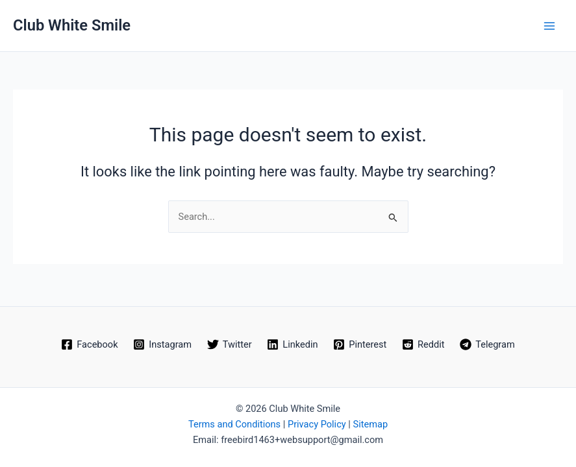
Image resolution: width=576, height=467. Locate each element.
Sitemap (370, 424)
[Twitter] (229, 344)
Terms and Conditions (234, 424)
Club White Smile (72, 25)
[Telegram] (487, 344)
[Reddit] (423, 344)
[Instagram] (162, 344)
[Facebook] (89, 344)
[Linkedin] (293, 344)
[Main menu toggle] (549, 26)
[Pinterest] (359, 344)
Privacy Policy (317, 424)
